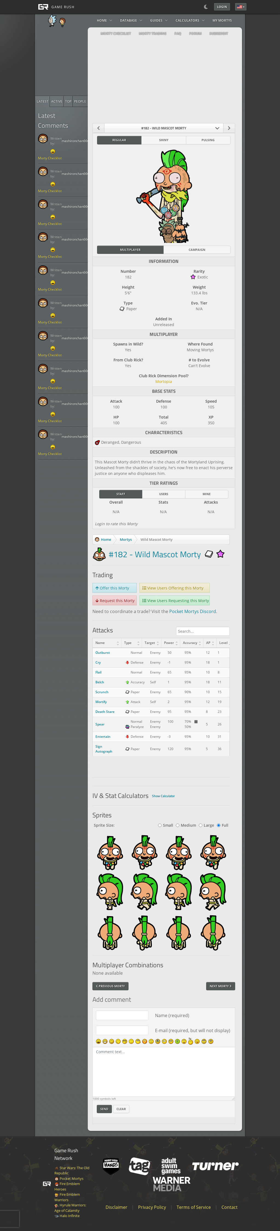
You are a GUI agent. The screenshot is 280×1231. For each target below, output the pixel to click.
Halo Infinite (67, 1215)
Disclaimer (116, 1207)
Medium (186, 825)
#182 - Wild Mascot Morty (155, 554)
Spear (99, 724)
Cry (98, 662)
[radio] (42, 101)
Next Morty (221, 986)
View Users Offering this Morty (172, 588)
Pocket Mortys (68, 1178)
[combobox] (164, 128)
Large (206, 825)
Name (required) (172, 1015)
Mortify (101, 701)
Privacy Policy (152, 1207)
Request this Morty (115, 600)
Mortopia (163, 381)
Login (222, 7)
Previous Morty (110, 986)
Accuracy (190, 642)
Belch (99, 682)
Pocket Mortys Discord (192, 611)
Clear (121, 1109)
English (239, 6)
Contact (229, 1207)
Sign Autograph (103, 749)
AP (208, 642)
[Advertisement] (76, 61)
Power (169, 642)
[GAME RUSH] (55, 7)
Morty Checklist (50, 158)
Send (104, 1109)
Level (223, 642)
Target (150, 642)
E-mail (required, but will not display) (192, 1030)
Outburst (102, 652)
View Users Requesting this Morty (175, 600)
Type (128, 642)
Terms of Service (194, 1207)
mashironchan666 (75, 140)
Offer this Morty (112, 588)
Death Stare (105, 711)
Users (163, 494)
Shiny (163, 140)
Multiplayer (130, 250)
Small (165, 825)
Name (100, 642)
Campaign (197, 250)
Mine (207, 494)
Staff (120, 494)
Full (222, 825)
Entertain (102, 736)
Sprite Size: (104, 825)
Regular (119, 140)
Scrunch (102, 692)
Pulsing (208, 140)
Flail (98, 672)
